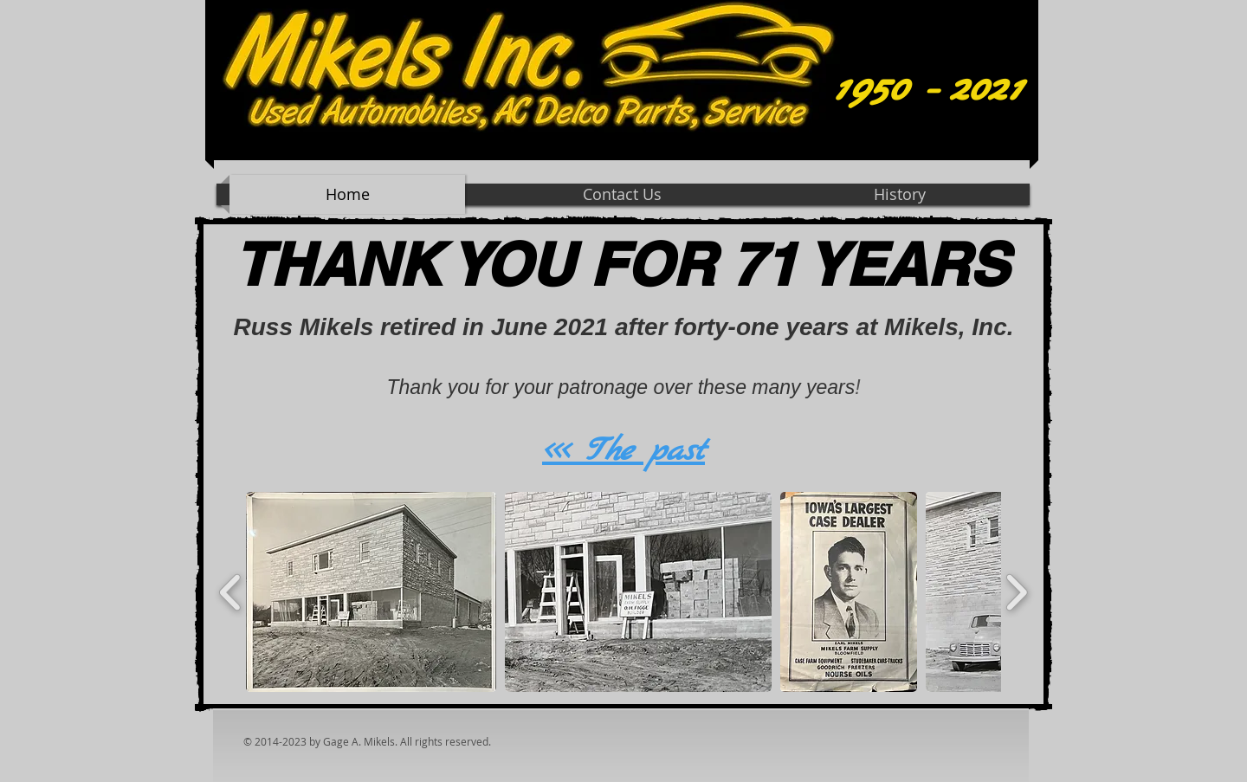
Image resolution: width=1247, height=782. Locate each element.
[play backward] (230, 592)
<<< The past (623, 451)
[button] (371, 592)
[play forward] (1016, 592)
